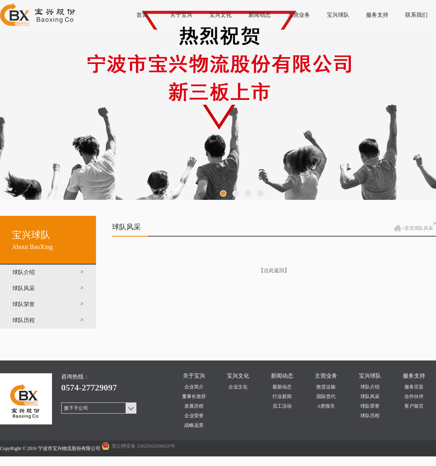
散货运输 (326, 387)
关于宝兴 (181, 15)
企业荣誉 (194, 415)
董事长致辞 (194, 396)
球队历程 (370, 415)
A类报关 (326, 406)
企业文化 (238, 387)
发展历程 (194, 406)
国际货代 (326, 396)
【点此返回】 (274, 270)
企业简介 (194, 387)
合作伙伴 (414, 396)
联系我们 (416, 15)
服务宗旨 (414, 387)
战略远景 (194, 425)
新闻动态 (259, 15)
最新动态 (282, 387)
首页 (142, 15)
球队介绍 (370, 387)
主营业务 (299, 15)
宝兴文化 (220, 15)
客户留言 (414, 406)
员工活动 (282, 406)
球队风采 (423, 228)
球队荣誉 (370, 406)
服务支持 (377, 15)
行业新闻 (282, 396)
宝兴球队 (338, 15)
